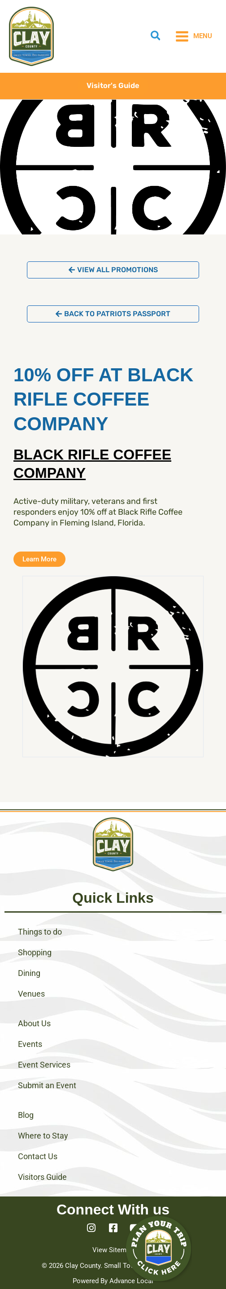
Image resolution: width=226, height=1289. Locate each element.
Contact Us (37, 1156)
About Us (34, 1023)
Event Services (44, 1064)
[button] (156, 37)
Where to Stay (43, 1135)
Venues (31, 993)
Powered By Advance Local (113, 1281)
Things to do (40, 931)
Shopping (35, 952)
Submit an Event (47, 1085)
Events (30, 1044)
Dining (29, 973)
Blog (26, 1115)
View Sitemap (113, 1250)
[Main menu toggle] (193, 36)
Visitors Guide (42, 1177)
